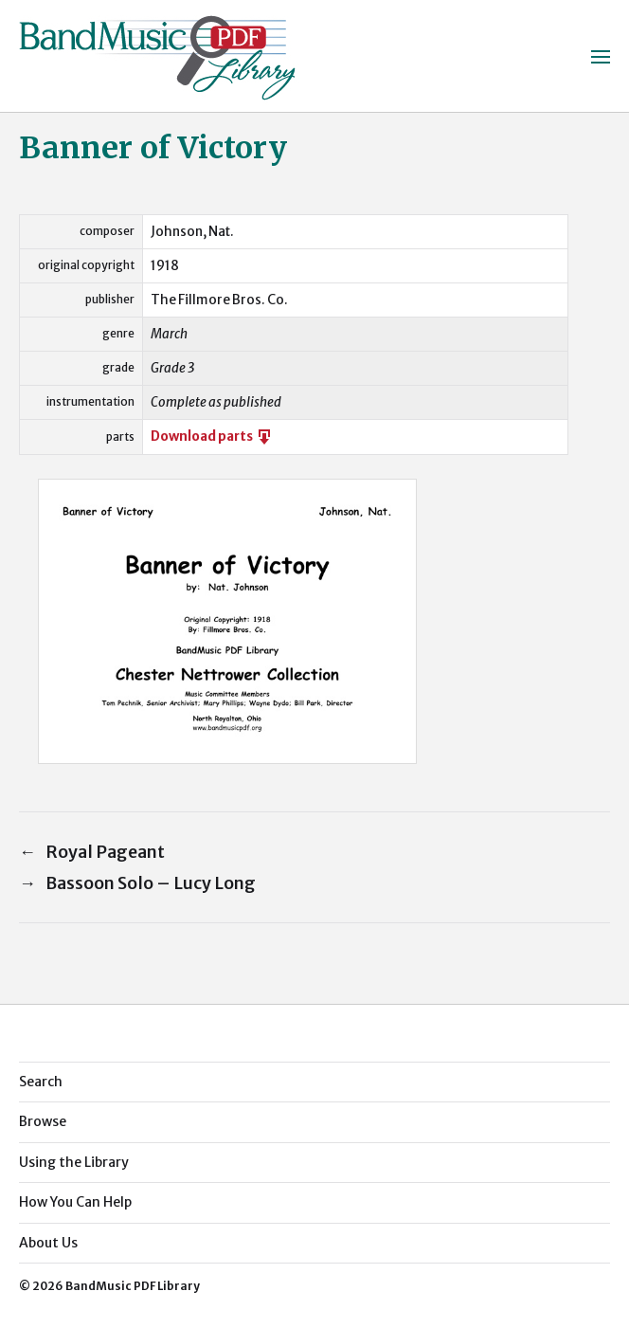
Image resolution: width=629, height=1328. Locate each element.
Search (41, 1081)
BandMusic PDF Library (132, 1286)
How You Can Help (75, 1201)
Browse (42, 1121)
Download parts (212, 436)
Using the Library (74, 1162)
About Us (48, 1242)
